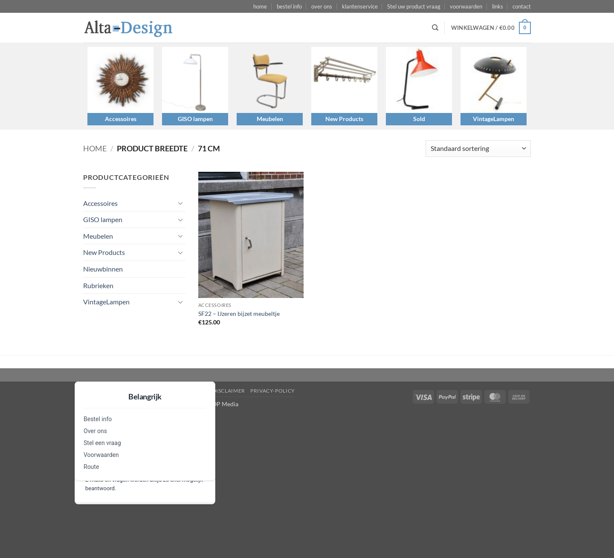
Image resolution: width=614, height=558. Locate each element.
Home (95, 148)
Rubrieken (98, 285)
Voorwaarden (101, 454)
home (260, 6)
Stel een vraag (102, 442)
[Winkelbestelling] (478, 148)
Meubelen (270, 118)
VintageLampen (493, 118)
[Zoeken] (435, 28)
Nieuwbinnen (103, 269)
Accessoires (120, 118)
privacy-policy (272, 390)
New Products (344, 118)
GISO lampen (195, 118)
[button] (491, 28)
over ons (321, 6)
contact (522, 6)
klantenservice (360, 6)
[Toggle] (180, 203)
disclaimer (228, 390)
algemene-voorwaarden (169, 390)
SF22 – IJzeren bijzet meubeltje (239, 313)
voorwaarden (466, 6)
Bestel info (98, 419)
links (497, 6)
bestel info (289, 6)
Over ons (95, 431)
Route (91, 466)
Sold (419, 118)
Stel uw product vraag (413, 6)
